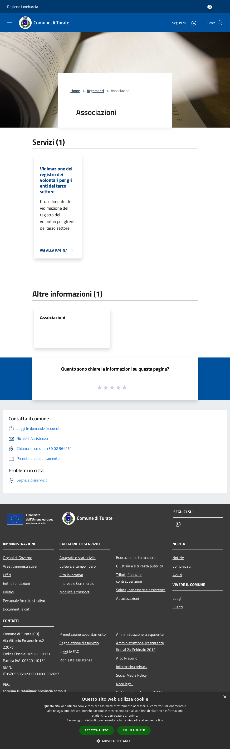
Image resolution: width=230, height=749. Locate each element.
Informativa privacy (131, 667)
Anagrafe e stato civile (77, 558)
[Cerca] (220, 23)
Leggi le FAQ (69, 651)
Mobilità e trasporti (74, 592)
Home (75, 91)
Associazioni (52, 317)
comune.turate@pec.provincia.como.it (34, 691)
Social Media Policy (131, 675)
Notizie (178, 558)
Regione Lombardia (22, 7)
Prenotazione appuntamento (82, 634)
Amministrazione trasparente (140, 634)
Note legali (124, 684)
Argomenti (95, 91)
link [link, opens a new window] (160, 720)
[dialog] (115, 720)
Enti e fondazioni (16, 583)
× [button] (224, 697)
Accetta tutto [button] (96, 730)
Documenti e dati (16, 609)
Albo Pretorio (126, 658)
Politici (8, 592)
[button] (115, 741)
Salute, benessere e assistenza (141, 590)
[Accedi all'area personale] (209, 7)
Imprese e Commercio (76, 583)
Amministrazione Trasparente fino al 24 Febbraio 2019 (140, 646)
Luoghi (177, 598)
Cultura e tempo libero (77, 566)
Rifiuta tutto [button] (134, 730)
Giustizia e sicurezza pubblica (139, 566)
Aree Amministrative (20, 566)
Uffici (7, 575)
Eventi (177, 607)
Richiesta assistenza (75, 660)
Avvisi (177, 575)
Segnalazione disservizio (79, 643)
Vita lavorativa (71, 575)
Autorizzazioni (127, 598)
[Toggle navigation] (9, 22)
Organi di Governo (17, 558)
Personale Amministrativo (24, 600)
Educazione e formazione (136, 557)
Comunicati (181, 566)
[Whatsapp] (192, 23)
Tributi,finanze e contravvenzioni (129, 578)
